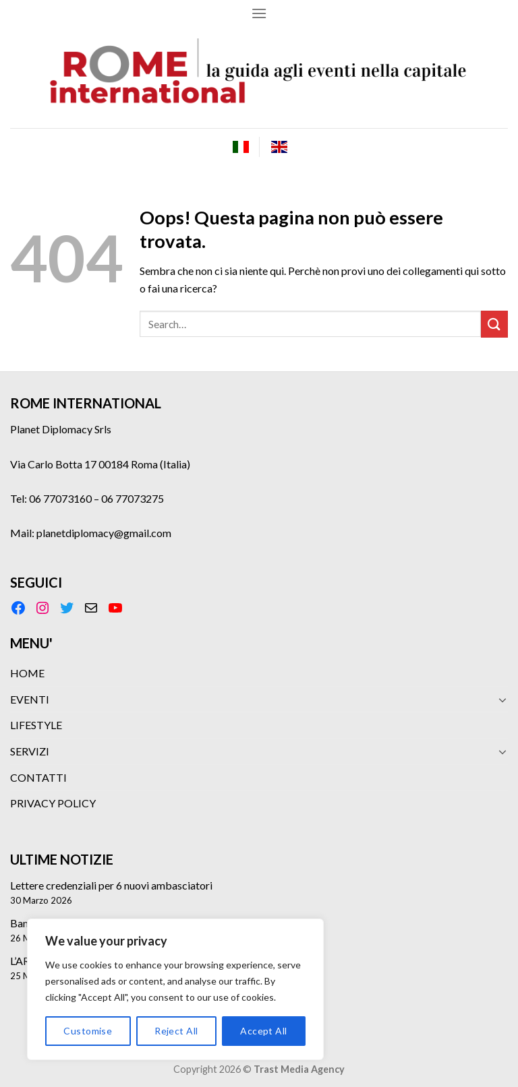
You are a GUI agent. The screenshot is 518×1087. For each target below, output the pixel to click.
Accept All (263, 1030)
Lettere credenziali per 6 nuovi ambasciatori (111, 885)
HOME (27, 672)
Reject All (176, 1030)
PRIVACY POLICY (53, 803)
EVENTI (29, 699)
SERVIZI (29, 751)
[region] (175, 989)
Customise (87, 1030)
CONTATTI (38, 777)
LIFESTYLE (36, 724)
